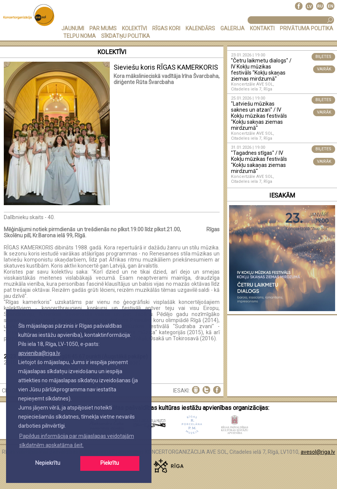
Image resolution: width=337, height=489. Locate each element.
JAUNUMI (72, 28)
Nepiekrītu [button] (47, 463)
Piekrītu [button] (109, 463)
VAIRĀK (324, 69)
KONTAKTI (262, 28)
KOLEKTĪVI (134, 28)
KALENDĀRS (200, 28)
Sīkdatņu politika (125, 36)
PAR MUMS (103, 28)
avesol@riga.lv (318, 452)
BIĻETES (323, 56)
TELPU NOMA (79, 36)
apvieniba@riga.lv (39, 353)
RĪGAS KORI (166, 28)
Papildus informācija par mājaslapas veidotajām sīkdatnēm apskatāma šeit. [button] (76, 440)
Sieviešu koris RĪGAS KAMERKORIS (166, 67)
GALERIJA (232, 28)
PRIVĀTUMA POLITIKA (306, 28)
